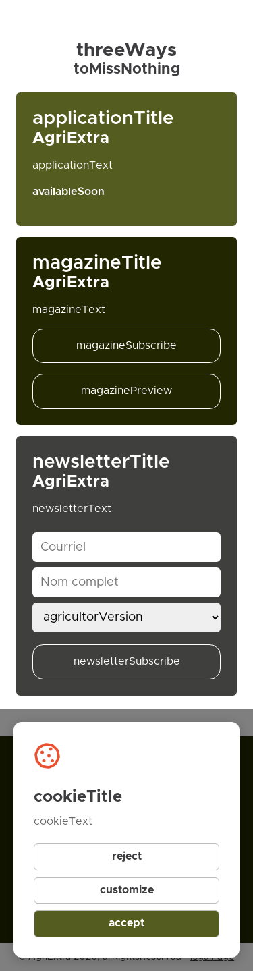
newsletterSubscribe (127, 661)
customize (127, 890)
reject (127, 856)
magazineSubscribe (126, 345)
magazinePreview (126, 390)
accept (126, 923)
